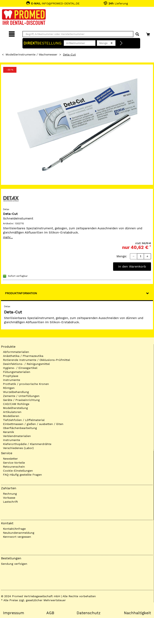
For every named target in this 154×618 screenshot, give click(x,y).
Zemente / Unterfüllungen (21, 396)
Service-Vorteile (14, 462)
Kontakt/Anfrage (14, 528)
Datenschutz (88, 613)
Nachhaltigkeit (137, 613)
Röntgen (9, 388)
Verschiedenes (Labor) (18, 448)
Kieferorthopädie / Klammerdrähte (27, 444)
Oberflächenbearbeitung (20, 428)
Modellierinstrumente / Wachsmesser (31, 54)
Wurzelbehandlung (16, 392)
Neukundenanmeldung (18, 532)
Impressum (13, 613)
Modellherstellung (15, 408)
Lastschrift (10, 501)
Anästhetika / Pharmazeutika (23, 355)
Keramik (8, 432)
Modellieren (11, 416)
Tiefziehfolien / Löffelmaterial (24, 420)
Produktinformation (21, 293)
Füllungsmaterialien (16, 371)
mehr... (8, 237)
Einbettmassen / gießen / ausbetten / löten (33, 424)
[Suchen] (137, 34)
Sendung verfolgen (14, 563)
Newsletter (10, 458)
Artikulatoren (12, 412)
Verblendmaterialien (17, 436)
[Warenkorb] (148, 33)
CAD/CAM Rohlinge (16, 404)
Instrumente (11, 379)
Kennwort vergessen (17, 536)
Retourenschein (14, 466)
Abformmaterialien (16, 351)
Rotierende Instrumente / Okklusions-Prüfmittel (36, 359)
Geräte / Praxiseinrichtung (21, 400)
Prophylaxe (10, 375)
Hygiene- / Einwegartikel (20, 367)
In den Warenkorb (132, 266)
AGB (50, 613)
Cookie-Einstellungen (18, 470)
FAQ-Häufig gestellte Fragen (22, 474)
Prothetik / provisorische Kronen (26, 383)
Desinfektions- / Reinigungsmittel (26, 363)
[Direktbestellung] (121, 43)
